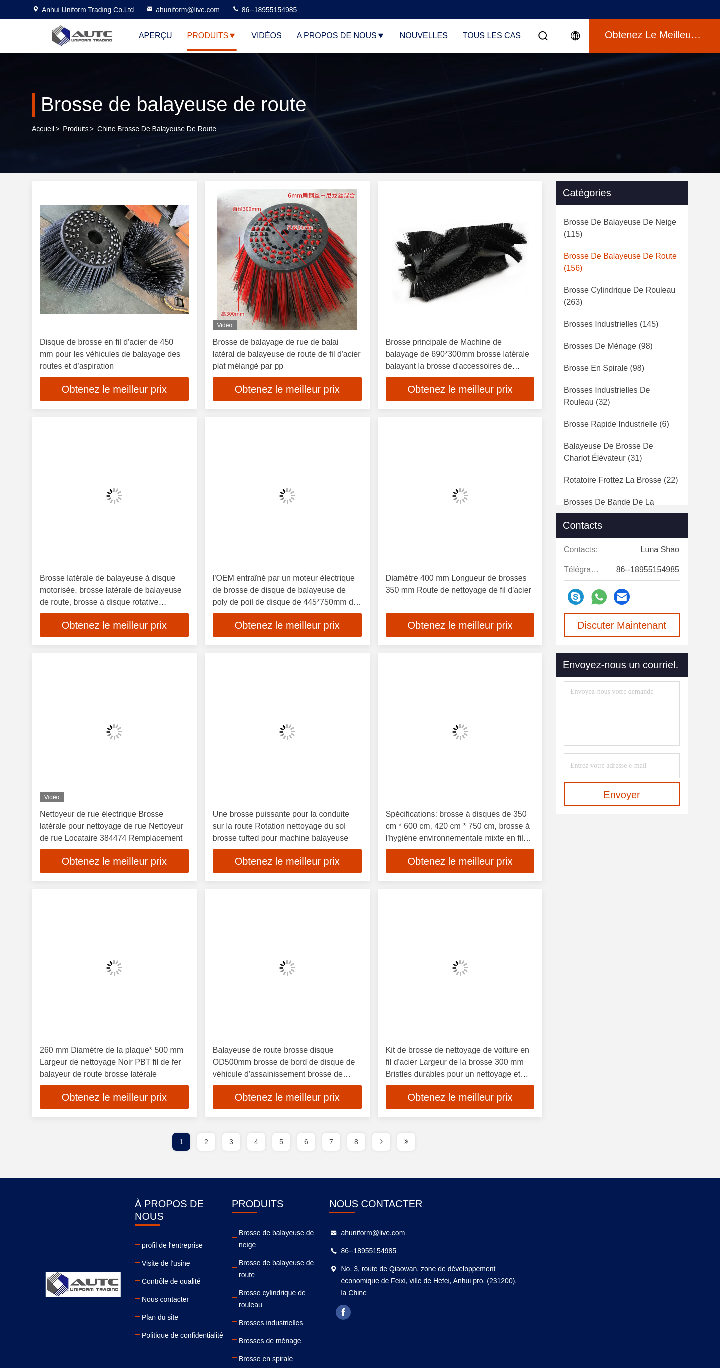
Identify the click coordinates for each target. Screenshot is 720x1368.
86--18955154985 (264, 10)
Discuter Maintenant (622, 625)
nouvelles (424, 36)
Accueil (43, 130)
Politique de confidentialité (243, 1325)
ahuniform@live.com (183, 10)
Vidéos (267, 36)
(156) (620, 262)
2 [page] (206, 1144)
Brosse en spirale (391, 1325)
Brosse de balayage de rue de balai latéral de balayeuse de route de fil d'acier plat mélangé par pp (287, 354)
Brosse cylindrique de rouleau (410, 1271)
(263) (620, 296)
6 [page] (306, 1144)
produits (75, 130)
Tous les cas (492, 36)
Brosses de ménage (395, 1307)
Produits (212, 36)
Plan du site (220, 1307)
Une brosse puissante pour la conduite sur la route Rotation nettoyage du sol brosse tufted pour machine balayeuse (281, 827)
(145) (611, 324)
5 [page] (282, 1144)
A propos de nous (341, 36)
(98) (608, 346)
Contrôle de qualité (232, 1271)
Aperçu (155, 36)
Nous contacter (226, 1289)
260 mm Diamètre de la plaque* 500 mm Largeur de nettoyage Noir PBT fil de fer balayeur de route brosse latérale (112, 1064)
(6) (617, 424)
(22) (621, 480)
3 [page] (232, 1144)
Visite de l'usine (226, 1253)
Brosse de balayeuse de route (410, 1253)
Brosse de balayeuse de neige (411, 1235)
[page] (381, 1144)
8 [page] (356, 1144)
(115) (620, 228)
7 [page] (332, 1144)
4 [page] (256, 1144)
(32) (607, 396)
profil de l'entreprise (233, 1235)
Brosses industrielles (396, 1289)
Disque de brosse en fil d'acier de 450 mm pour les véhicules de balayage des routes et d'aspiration (110, 354)
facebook (533, 1314)
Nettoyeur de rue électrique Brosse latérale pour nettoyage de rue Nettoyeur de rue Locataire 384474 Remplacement (112, 827)
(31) (609, 452)
